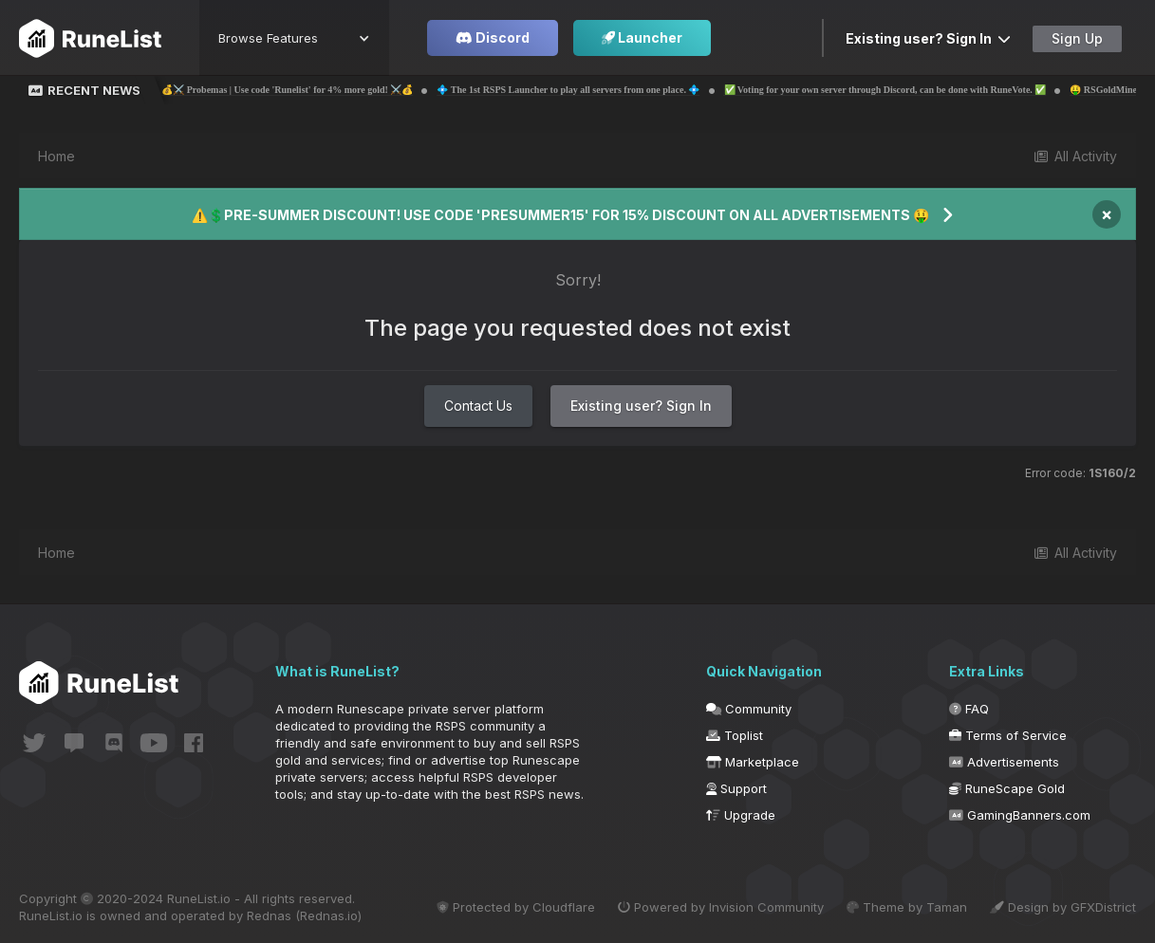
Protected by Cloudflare (516, 907)
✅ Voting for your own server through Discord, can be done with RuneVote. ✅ (909, 89)
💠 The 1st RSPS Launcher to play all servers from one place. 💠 (592, 89)
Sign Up (1077, 38)
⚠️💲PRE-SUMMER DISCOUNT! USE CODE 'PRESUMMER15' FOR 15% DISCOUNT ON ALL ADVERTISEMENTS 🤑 (560, 215)
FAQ (969, 708)
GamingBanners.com (1019, 815)
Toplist (734, 735)
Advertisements (1004, 761)
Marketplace (752, 761)
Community (749, 708)
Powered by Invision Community (721, 907)
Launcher (642, 37)
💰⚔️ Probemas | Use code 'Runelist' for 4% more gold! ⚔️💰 (312, 89)
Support (736, 788)
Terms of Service (1008, 735)
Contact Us (478, 406)
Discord (493, 37)
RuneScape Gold (1007, 788)
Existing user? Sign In (928, 38)
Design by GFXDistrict (1063, 907)
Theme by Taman (907, 907)
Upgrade (740, 815)
